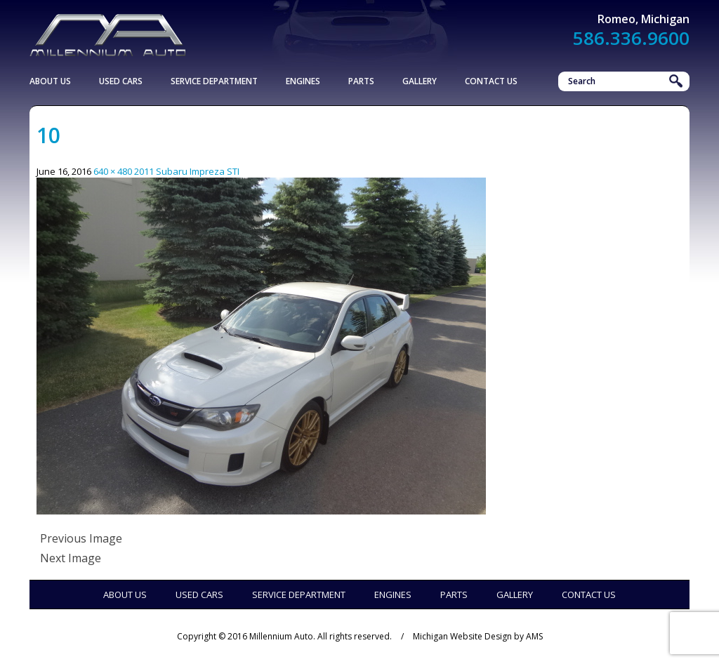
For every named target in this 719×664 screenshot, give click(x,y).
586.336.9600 (631, 37)
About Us (50, 81)
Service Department (214, 81)
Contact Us (491, 81)
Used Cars (121, 81)
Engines (303, 81)
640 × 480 (112, 171)
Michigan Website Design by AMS (478, 636)
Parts (361, 81)
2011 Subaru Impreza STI (186, 171)
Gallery (419, 81)
